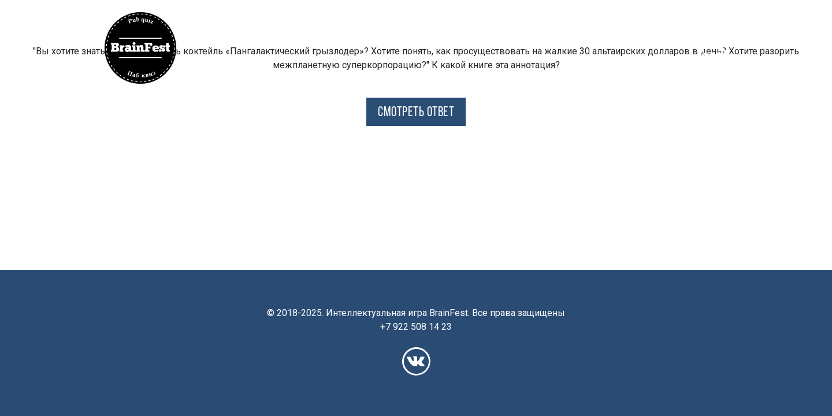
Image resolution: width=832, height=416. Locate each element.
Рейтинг (575, 23)
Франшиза (629, 23)
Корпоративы (695, 23)
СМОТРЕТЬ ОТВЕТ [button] (416, 113)
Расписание (518, 23)
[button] (211, 23)
